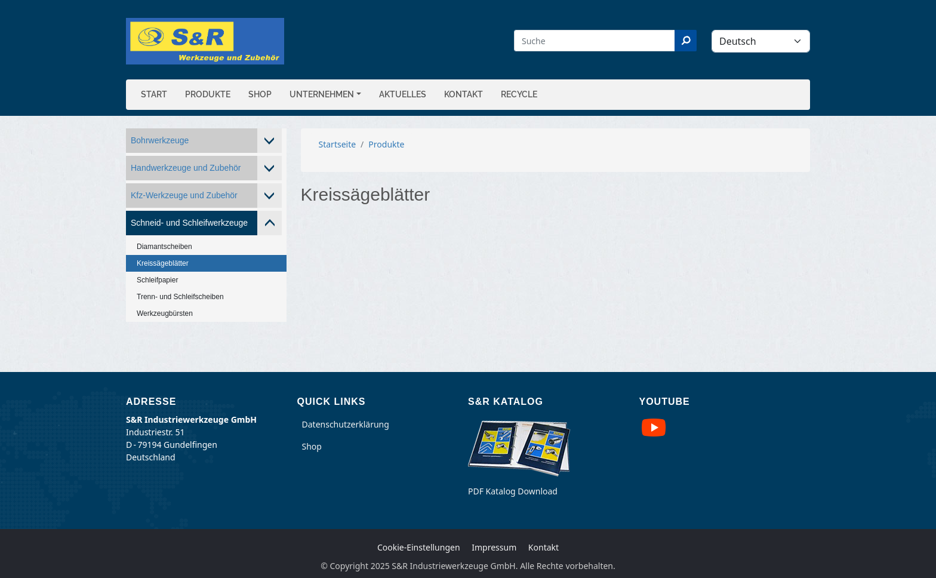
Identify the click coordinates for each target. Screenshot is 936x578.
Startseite (337, 144)
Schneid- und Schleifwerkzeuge (189, 222)
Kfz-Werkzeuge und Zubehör (184, 195)
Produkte (207, 94)
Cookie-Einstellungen (418, 547)
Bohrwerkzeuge (160, 140)
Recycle (519, 94)
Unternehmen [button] (322, 94)
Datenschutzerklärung (345, 424)
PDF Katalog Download (513, 491)
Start (154, 94)
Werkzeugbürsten (165, 313)
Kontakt (463, 94)
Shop (260, 94)
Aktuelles (402, 94)
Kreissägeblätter (163, 263)
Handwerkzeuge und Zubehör (186, 168)
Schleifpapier (157, 280)
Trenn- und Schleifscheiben (180, 297)
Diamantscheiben (164, 246)
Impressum (494, 547)
